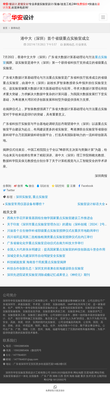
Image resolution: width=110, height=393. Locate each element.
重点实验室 (40, 197)
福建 (77, 376)
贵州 (66, 376)
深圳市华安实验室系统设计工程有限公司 (28, 372)
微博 (18, 186)
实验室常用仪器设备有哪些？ (25, 204)
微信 (29, 186)
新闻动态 (69, 44)
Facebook (85, 186)
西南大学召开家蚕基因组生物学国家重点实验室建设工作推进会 (50, 218)
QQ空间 (58, 186)
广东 (43, 376)
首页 (5, 28)
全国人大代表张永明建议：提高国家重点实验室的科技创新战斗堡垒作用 (56, 249)
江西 (60, 376)
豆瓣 (71, 186)
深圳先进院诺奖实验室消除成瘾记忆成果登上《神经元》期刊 (48, 275)
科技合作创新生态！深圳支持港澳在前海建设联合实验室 (45, 268)
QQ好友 (42, 186)
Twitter (9, 190)
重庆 (82, 376)
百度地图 (89, 372)
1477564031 (19, 354)
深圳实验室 (23, 197)
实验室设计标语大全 (91, 204)
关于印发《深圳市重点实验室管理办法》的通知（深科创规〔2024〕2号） (57, 224)
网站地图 (78, 372)
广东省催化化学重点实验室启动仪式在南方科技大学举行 (45, 243)
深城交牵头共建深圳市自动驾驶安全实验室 (36, 256)
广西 (49, 376)
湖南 (55, 376)
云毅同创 (102, 376)
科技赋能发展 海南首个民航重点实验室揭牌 (36, 262)
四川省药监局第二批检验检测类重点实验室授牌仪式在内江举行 (50, 237)
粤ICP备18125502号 (55, 379)
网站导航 (99, 372)
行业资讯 (81, 44)
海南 (71, 376)
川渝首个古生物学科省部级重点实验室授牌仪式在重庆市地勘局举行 (53, 230)
